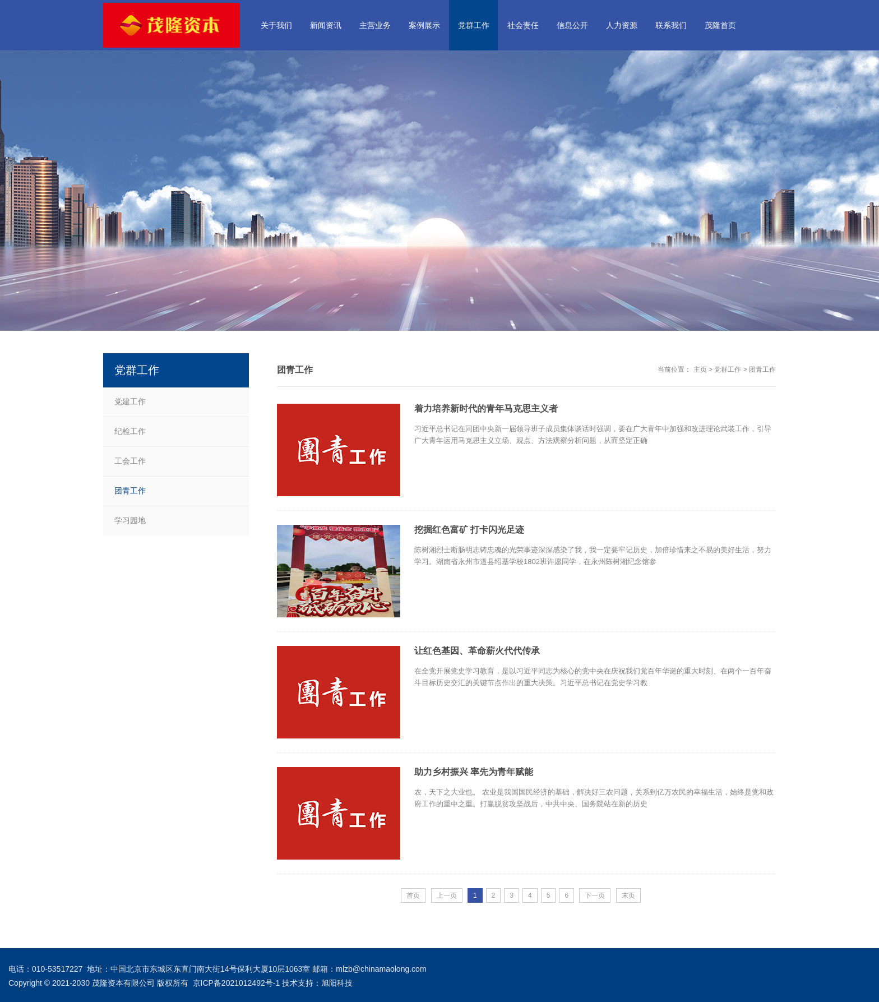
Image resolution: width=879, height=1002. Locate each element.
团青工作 (762, 369)
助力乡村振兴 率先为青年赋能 (473, 772)
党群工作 (727, 369)
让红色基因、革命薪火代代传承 (477, 650)
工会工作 (130, 460)
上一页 (447, 895)
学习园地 (130, 520)
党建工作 (130, 401)
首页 (413, 895)
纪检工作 (130, 431)
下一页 (595, 895)
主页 (700, 369)
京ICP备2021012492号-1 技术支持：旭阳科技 (273, 982)
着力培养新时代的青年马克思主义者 (486, 408)
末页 (628, 895)
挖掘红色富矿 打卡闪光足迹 (469, 529)
